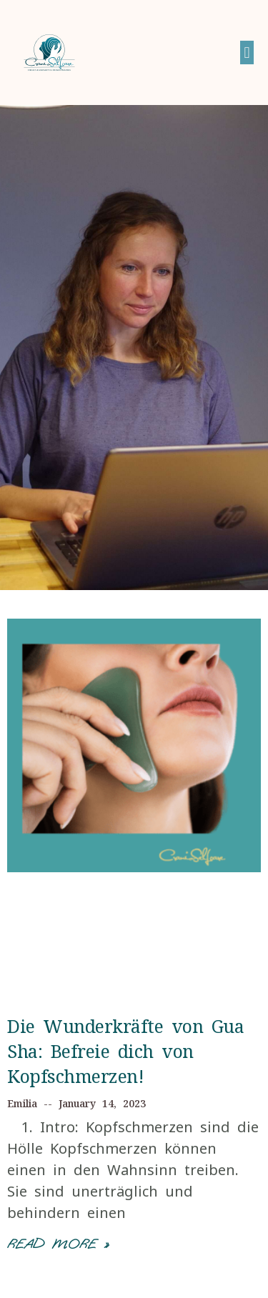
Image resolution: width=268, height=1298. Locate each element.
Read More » (58, 1244)
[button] (246, 52)
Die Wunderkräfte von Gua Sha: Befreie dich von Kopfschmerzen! (125, 1051)
